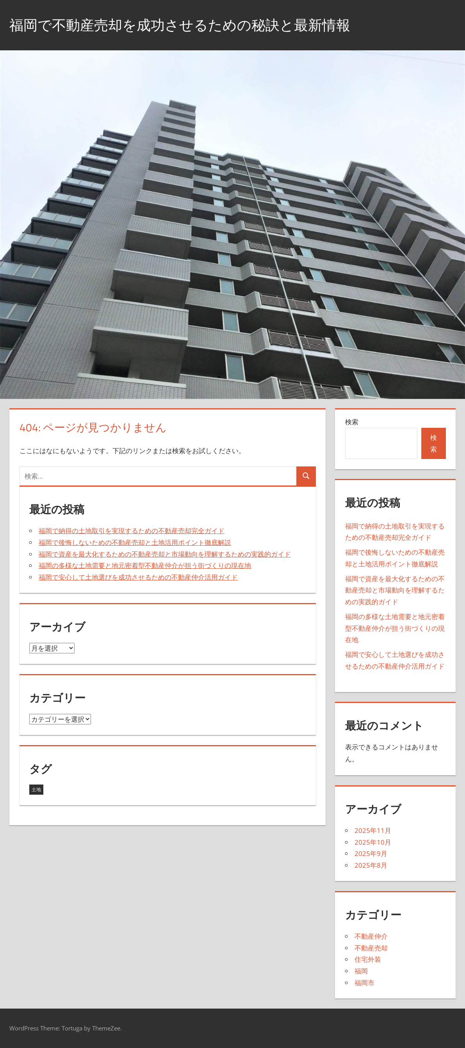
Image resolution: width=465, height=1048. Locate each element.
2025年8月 (371, 865)
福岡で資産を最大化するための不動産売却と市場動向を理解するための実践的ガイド (165, 554)
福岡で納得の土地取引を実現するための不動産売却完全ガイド (131, 530)
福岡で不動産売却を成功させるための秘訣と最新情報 (179, 25)
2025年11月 (373, 830)
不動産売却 (371, 947)
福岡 (361, 970)
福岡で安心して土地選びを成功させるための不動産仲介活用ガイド (138, 577)
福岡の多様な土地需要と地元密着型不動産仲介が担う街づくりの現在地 (145, 565)
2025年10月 (373, 842)
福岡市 (364, 982)
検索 (351, 421)
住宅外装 (368, 959)
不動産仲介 (371, 936)
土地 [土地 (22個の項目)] (36, 789)
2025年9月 (371, 853)
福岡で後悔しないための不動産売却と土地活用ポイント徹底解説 (135, 542)
